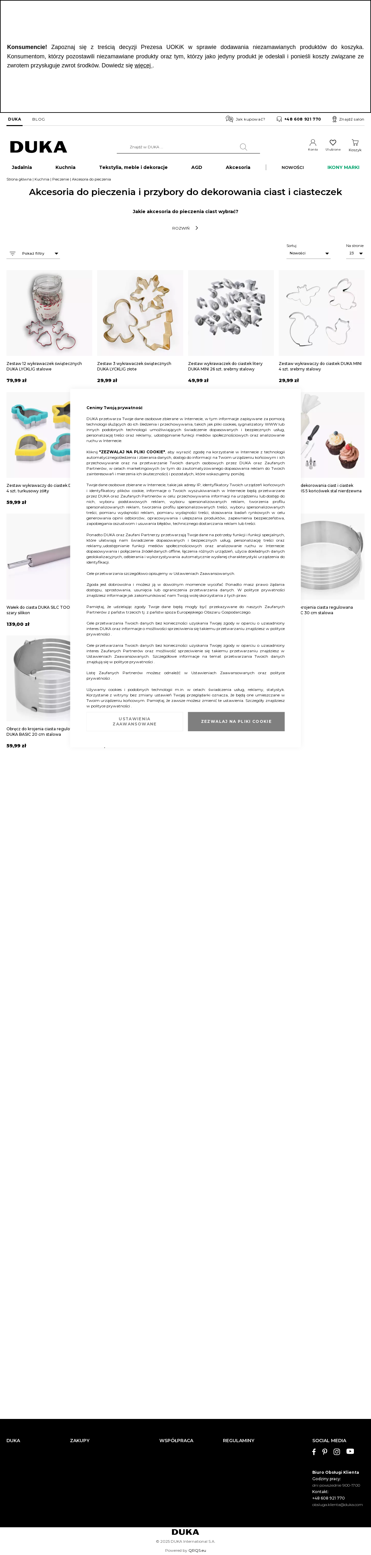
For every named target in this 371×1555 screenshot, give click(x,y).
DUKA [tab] (13, 1440)
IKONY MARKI (343, 169)
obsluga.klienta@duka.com (337, 1504)
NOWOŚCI (293, 169)
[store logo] (38, 147)
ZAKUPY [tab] (79, 1440)
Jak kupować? (246, 119)
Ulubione (331, 150)
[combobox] (185, 147)
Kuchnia (42, 181)
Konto (309, 150)
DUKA (14, 119)
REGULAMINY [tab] (238, 1440)
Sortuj (291, 248)
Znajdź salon (349, 119)
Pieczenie (60, 181)
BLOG (38, 119)
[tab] (338, 1473)
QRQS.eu (197, 1550)
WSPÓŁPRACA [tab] (176, 1440)
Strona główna (19, 181)
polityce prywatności (264, 589)
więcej (143, 65)
